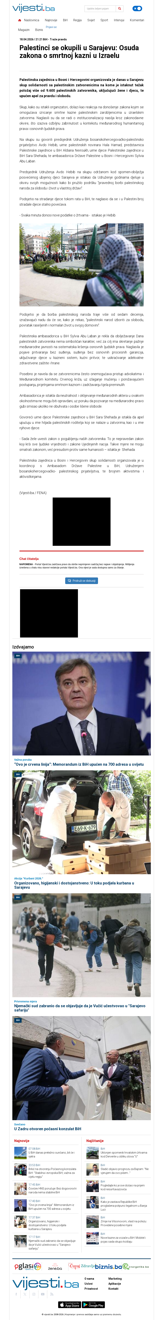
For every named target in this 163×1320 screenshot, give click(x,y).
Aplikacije (114, 1283)
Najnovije (51, 20)
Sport (104, 20)
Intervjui (119, 20)
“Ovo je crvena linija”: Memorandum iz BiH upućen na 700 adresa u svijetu (79, 764)
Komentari (137, 20)
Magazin (24, 30)
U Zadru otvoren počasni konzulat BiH (47, 1129)
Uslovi (88, 1283)
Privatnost (91, 1288)
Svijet (91, 20)
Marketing (115, 1278)
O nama (89, 1278)
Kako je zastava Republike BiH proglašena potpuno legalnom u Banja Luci (124, 1205)
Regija (77, 20)
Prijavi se (51, 27)
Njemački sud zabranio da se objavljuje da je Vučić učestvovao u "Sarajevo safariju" (79, 1008)
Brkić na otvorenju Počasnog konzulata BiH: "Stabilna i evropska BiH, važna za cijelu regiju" (52, 1172)
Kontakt (113, 1288)
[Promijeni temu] (137, 8)
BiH (65, 20)
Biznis (39, 30)
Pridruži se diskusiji (81, 580)
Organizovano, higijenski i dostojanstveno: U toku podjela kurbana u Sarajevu (74, 885)
